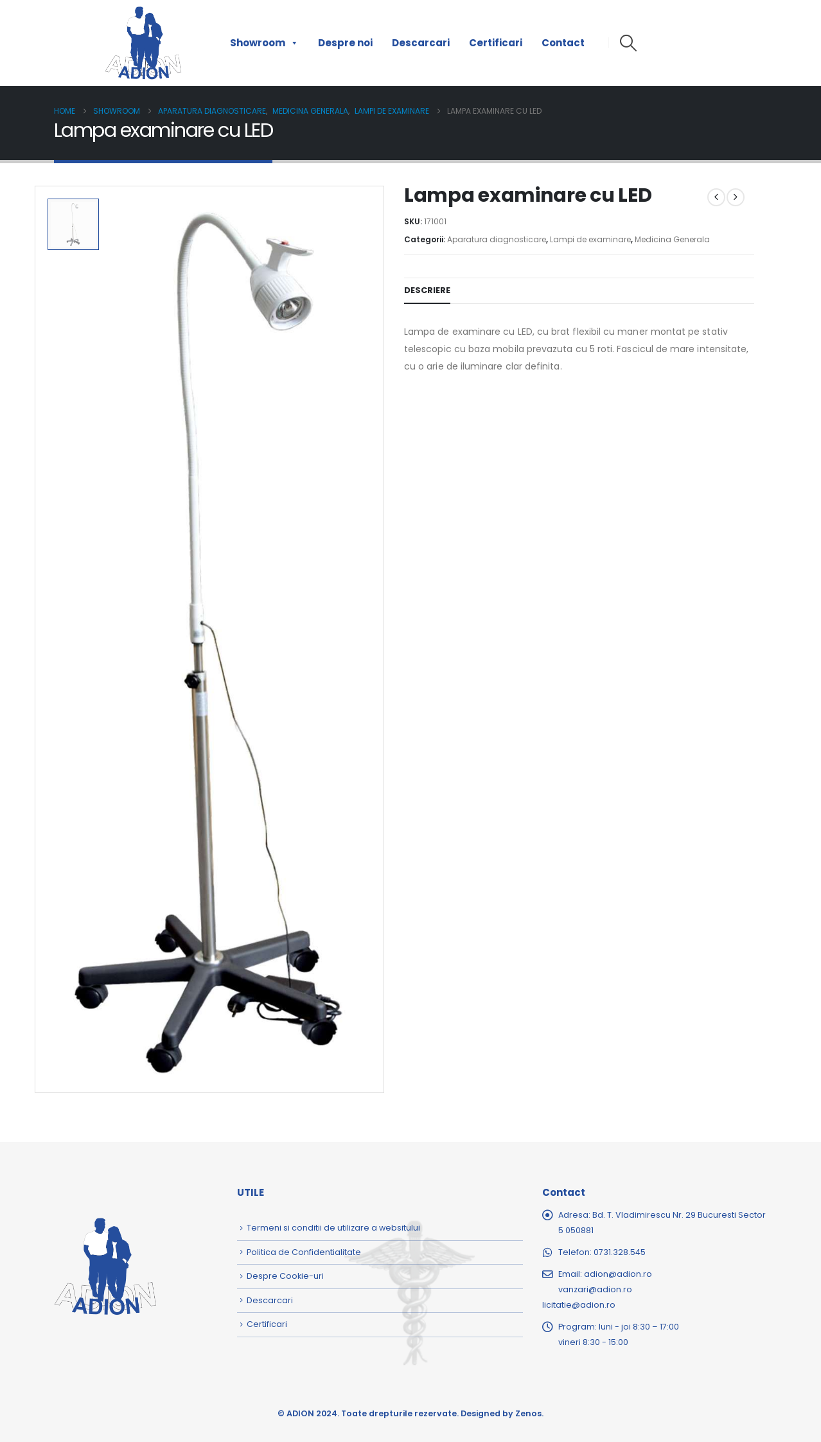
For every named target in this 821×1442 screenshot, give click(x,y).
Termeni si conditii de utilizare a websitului (333, 1227)
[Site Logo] (143, 43)
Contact (563, 42)
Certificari (495, 42)
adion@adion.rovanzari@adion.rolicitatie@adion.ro (597, 1289)
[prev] (716, 197)
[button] (628, 43)
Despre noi (345, 42)
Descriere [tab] (427, 290)
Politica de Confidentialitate (304, 1252)
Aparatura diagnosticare (496, 239)
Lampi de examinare (590, 239)
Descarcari (421, 42)
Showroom (264, 43)
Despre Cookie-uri (285, 1275)
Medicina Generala (672, 239)
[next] (736, 197)
